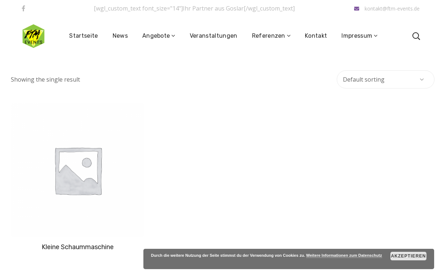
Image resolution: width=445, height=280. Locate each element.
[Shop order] (385, 79)
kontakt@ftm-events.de (387, 8)
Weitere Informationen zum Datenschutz (344, 255)
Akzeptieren (408, 256)
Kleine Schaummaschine (78, 247)
